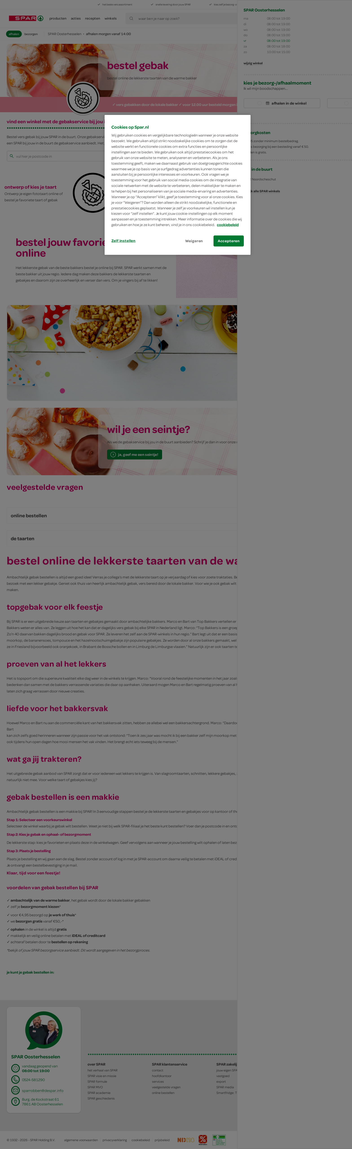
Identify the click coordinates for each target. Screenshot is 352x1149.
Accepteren (229, 240)
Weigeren (194, 240)
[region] (178, 185)
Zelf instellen (123, 240)
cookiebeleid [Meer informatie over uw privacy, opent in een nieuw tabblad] (228, 224)
